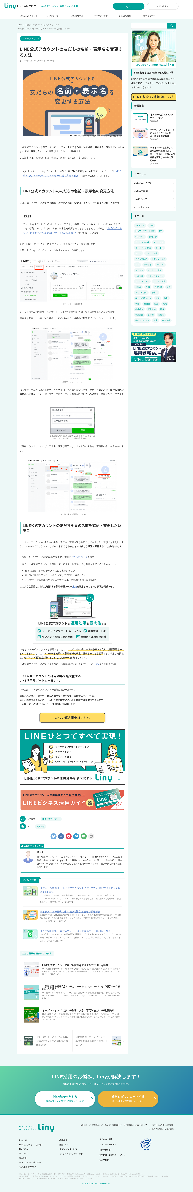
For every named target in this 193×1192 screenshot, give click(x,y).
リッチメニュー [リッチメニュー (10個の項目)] (142, 281)
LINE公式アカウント (29, 16)
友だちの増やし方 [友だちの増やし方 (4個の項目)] (143, 298)
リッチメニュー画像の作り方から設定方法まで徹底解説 (70, 909)
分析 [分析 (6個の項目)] (169, 287)
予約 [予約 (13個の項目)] (148, 287)
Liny (74, 585)
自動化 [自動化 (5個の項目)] (161, 315)
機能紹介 (63, 1135)
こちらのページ (79, 556)
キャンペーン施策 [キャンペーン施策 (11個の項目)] (143, 248)
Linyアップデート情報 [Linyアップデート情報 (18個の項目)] (145, 231)
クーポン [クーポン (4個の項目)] (159, 248)
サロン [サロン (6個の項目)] (138, 253)
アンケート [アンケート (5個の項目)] (158, 242)
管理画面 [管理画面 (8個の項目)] (139, 315)
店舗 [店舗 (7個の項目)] (158, 298)
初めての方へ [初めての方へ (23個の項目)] (141, 292)
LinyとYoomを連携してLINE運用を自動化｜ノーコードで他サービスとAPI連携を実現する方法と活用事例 (162, 154)
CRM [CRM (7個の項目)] (151, 225)
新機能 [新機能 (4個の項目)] (147, 304)
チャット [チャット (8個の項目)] (148, 264)
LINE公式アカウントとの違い (31, 1140)
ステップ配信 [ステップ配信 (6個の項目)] (141, 259)
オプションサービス (68, 1144)
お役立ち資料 (125, 16)
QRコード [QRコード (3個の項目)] (139, 237)
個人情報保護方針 (111, 1120)
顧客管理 (40, 825)
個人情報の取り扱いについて (135, 1120)
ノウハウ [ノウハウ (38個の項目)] (160, 264)
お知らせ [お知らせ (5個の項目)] (153, 237)
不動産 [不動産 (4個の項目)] (138, 287)
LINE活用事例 (77, 16)
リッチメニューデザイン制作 (71, 1149)
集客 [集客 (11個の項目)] (156, 320)
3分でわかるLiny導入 (27, 1162)
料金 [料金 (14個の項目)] (137, 304)
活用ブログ (104, 1155)
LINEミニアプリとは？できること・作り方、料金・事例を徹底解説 (162, 132)
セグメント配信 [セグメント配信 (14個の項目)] (158, 259)
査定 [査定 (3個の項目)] (156, 304)
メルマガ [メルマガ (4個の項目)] (139, 276)
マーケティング (101, 16)
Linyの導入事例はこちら (72, 716)
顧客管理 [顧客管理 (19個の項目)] (166, 320)
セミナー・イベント (108, 1140)
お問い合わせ (162, 6)
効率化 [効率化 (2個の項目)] (155, 292)
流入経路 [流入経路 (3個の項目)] (152, 309)
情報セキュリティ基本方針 (163, 1120)
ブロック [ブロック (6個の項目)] (139, 270)
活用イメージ (64, 1140)
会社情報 (83, 1120)
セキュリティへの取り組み (30, 1157)
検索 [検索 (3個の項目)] (165, 304)
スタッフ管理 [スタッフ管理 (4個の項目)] (152, 253)
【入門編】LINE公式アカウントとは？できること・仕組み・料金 (75, 929)
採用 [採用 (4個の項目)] (166, 298)
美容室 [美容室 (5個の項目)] (151, 315)
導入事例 (23, 1153)
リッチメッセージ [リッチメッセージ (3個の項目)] (155, 276)
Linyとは (129, 6)
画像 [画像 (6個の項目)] (162, 309)
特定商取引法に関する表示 (163, 1124)
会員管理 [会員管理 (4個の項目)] (158, 287)
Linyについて (53, 16)
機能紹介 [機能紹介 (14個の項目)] (139, 309)
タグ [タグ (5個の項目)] (137, 264)
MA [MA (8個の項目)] (160, 231)
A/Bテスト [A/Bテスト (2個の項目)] (139, 225)
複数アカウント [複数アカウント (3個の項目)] (142, 320)
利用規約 (96, 1120)
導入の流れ (23, 1148)
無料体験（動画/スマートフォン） (113, 1150)
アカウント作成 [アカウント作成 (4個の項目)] (142, 242)
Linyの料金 (23, 1144)
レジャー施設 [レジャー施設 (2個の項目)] (159, 281)
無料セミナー (149, 16)
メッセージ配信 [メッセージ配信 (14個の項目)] (154, 270)
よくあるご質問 (106, 1134)
